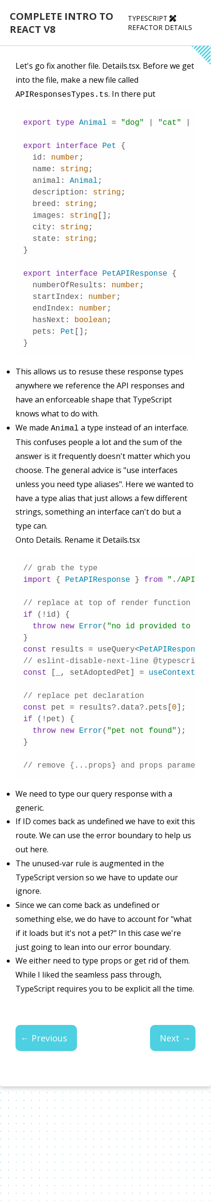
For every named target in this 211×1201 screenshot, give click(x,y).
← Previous (43, 1036)
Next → (175, 1036)
